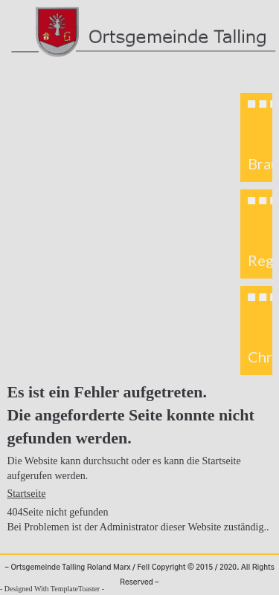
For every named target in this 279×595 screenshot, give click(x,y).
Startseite (26, 493)
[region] (256, 234)
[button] (256, 137)
